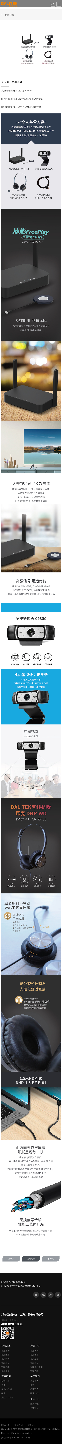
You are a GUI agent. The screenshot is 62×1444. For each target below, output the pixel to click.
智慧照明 (5, 1359)
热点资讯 (34, 1404)
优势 (32, 1385)
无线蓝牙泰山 (36, 1367)
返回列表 (31, 1258)
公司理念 (34, 1389)
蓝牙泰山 (5, 1371)
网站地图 (5, 1425)
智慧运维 (5, 1367)
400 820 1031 (12, 1324)
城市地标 (5, 1381)
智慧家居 (5, 1350)
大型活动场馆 (7, 1397)
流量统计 (32, 1425)
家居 (3, 1393)
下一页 (51, 1258)
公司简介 (34, 1381)
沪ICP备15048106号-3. (21, 1433)
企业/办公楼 (6, 1389)
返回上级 (9, 15)
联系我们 (34, 1393)
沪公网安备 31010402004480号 (15, 1437)
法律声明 (18, 1425)
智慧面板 (34, 1371)
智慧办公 (5, 1363)
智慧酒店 (5, 1354)
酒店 (3, 1385)
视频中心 (34, 1408)
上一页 (11, 1258)
